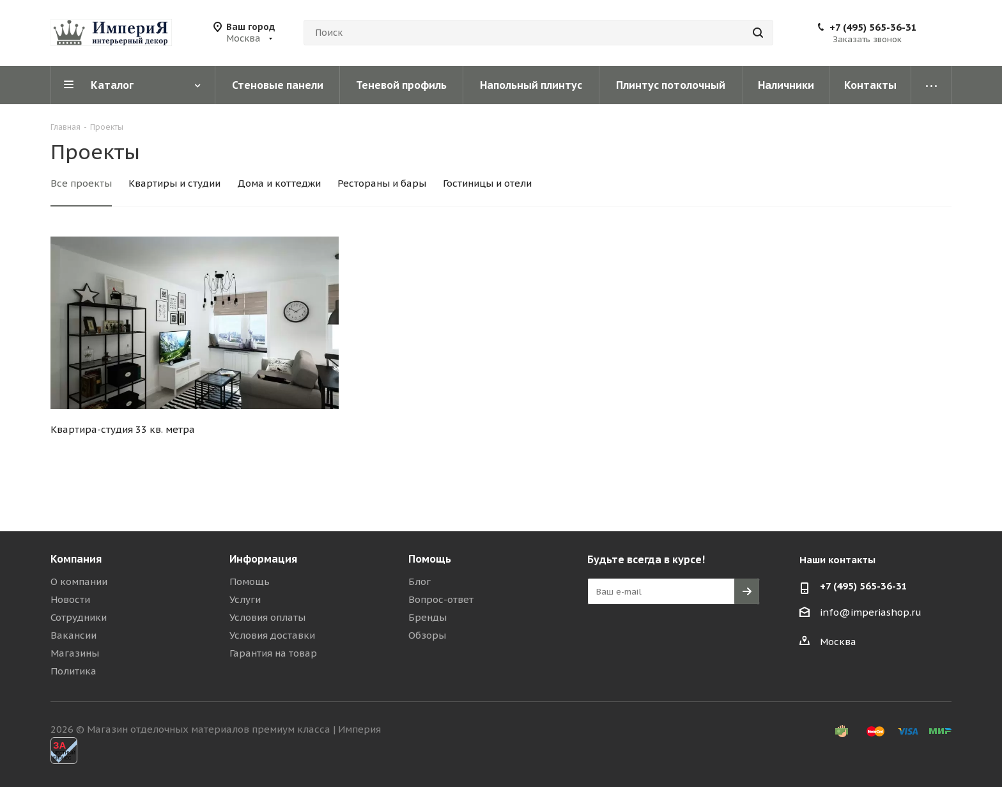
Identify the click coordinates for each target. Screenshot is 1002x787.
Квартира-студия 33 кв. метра (122, 429)
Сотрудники (78, 617)
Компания (76, 558)
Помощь (249, 581)
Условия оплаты (267, 617)
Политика (73, 671)
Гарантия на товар (273, 653)
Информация (263, 558)
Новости (70, 599)
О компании (78, 581)
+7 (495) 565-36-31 (873, 27)
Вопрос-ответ (441, 599)
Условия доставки (272, 635)
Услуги (245, 599)
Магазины (74, 653)
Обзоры (427, 635)
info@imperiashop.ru (870, 612)
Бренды (427, 617)
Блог (419, 581)
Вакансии (73, 635)
